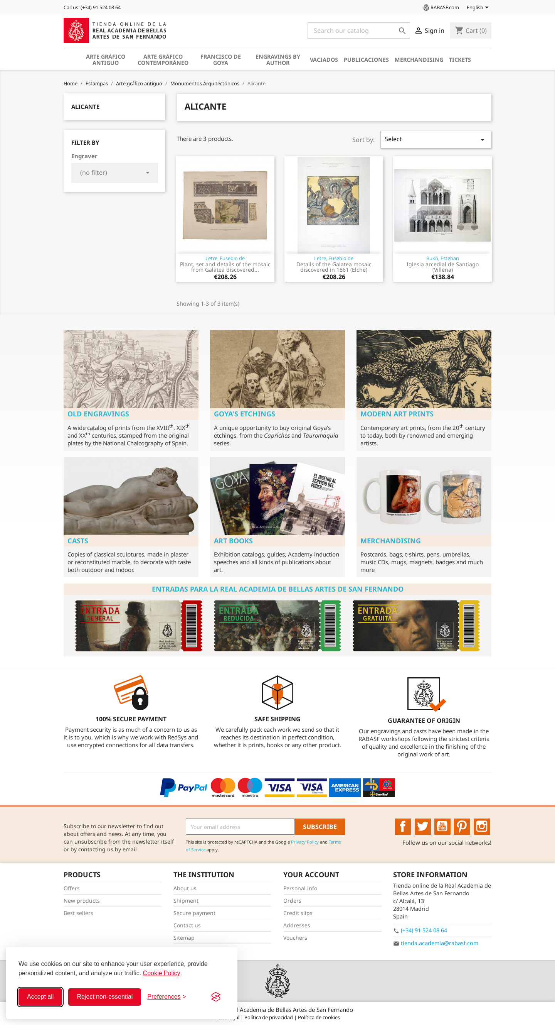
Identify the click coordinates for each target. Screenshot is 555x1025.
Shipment (185, 900)
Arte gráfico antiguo (105, 59)
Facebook (403, 827)
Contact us (187, 925)
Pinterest (462, 827)
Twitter (423, 827)
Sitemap (184, 937)
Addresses (296, 925)
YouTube (442, 827)
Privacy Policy (305, 842)
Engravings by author (278, 59)
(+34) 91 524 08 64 (424, 930)
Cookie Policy (161, 973)
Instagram (482, 827)
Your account (311, 874)
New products (82, 900)
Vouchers (295, 937)
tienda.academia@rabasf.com (439, 943)
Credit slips (298, 913)
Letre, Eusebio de (225, 258)
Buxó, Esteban (442, 258)
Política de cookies (319, 1017)
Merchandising (419, 59)
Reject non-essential (105, 996)
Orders (292, 900)
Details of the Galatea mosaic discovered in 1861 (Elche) (334, 266)
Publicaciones (366, 59)
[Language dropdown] (479, 8)
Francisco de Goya (220, 59)
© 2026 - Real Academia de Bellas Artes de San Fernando (277, 1009)
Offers (72, 888)
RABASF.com (440, 7)
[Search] (359, 30)
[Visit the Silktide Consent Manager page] (216, 997)
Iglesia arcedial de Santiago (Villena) (443, 266)
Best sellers (78, 913)
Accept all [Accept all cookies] (40, 996)
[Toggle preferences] (166, 996)
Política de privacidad (269, 1017)
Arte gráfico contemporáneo (163, 59)
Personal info (300, 888)
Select (436, 139)
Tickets (460, 59)
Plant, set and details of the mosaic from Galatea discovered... (225, 266)
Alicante (85, 106)
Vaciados (324, 59)
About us (185, 888)
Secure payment (194, 913)
